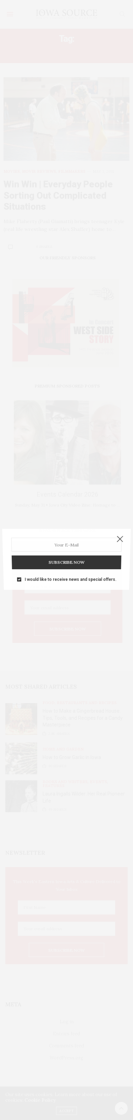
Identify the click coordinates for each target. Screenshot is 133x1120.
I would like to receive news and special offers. (70, 567)
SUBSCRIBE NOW (66, 555)
